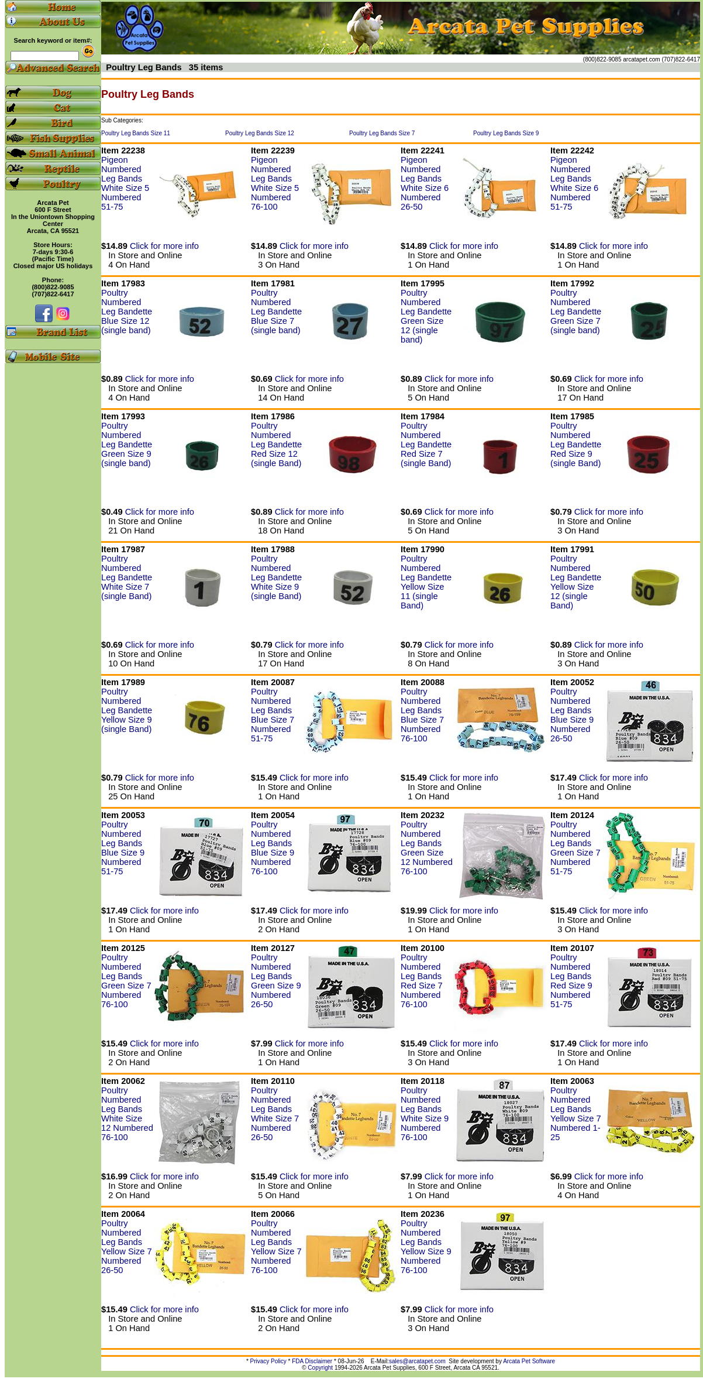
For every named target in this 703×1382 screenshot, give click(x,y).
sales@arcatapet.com (417, 1361)
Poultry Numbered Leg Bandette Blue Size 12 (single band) (126, 311)
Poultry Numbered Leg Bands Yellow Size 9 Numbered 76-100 (426, 1247)
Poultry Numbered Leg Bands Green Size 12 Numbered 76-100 (427, 848)
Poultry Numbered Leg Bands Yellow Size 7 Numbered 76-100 (276, 1247)
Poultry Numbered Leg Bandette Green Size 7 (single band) (575, 311)
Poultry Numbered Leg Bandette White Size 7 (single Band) (126, 577)
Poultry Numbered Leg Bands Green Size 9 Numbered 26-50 (276, 981)
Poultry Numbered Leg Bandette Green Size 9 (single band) (126, 444)
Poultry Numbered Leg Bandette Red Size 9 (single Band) (575, 444)
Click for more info (164, 246)
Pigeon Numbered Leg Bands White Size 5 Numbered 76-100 (275, 183)
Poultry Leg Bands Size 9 (506, 133)
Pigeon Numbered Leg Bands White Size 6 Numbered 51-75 (574, 183)
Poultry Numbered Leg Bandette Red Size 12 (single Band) (276, 444)
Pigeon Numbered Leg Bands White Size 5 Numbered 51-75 (125, 183)
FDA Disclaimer (312, 1361)
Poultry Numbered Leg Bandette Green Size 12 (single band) (426, 316)
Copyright (320, 1367)
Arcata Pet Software (529, 1361)
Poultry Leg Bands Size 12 (259, 133)
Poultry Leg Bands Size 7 (382, 133)
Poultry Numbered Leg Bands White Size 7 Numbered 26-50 (275, 1114)
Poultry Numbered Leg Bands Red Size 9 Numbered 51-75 (571, 981)
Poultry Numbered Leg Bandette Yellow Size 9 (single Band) (126, 710)
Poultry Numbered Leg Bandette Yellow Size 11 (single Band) (426, 582)
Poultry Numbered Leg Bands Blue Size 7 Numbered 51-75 (272, 715)
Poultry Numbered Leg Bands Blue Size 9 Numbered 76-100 (272, 848)
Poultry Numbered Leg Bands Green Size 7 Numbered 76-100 (126, 981)
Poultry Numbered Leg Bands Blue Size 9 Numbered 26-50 (572, 715)
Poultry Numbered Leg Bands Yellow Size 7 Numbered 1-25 (575, 1114)
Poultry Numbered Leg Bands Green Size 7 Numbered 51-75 (575, 848)
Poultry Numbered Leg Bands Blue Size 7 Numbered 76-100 (422, 715)
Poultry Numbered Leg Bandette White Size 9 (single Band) (276, 577)
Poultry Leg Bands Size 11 (135, 133)
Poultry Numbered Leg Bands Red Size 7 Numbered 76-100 (422, 981)
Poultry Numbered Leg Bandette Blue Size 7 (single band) (276, 311)
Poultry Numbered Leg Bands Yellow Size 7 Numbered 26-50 (126, 1247)
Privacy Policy (268, 1361)
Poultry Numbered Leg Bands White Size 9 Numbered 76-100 (425, 1114)
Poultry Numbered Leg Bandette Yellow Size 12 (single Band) (575, 582)
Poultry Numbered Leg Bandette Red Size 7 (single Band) (426, 444)
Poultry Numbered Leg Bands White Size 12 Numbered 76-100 (127, 1114)
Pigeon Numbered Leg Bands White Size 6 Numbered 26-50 (425, 183)
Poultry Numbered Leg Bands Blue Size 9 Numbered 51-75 (122, 848)
